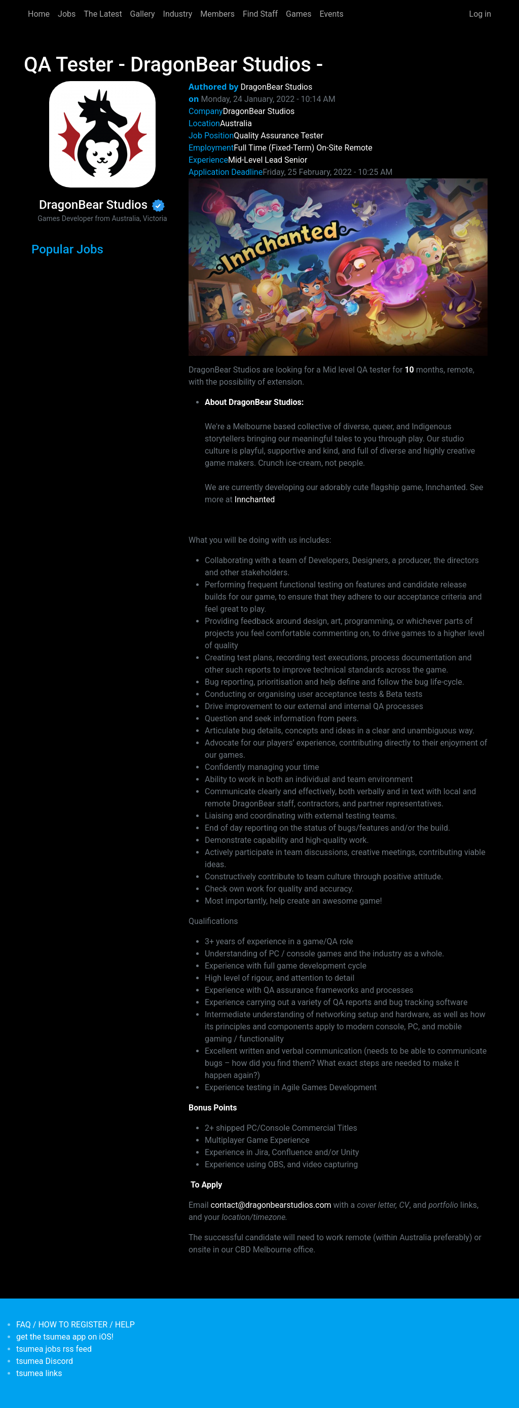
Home (39, 14)
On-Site (329, 148)
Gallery (142, 14)
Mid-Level (245, 160)
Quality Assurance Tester (278, 135)
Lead (273, 160)
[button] (338, 266)
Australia (236, 123)
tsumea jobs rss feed (54, 1349)
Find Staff (260, 14)
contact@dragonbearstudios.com (271, 1205)
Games (298, 14)
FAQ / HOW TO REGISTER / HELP (75, 1324)
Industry (178, 14)
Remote (359, 148)
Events (331, 14)
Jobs (67, 14)
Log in (480, 14)
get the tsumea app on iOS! (65, 1337)
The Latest (103, 14)
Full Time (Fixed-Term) (274, 148)
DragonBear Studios (277, 87)
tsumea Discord (44, 1361)
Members (217, 14)
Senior (295, 160)
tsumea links (39, 1373)
